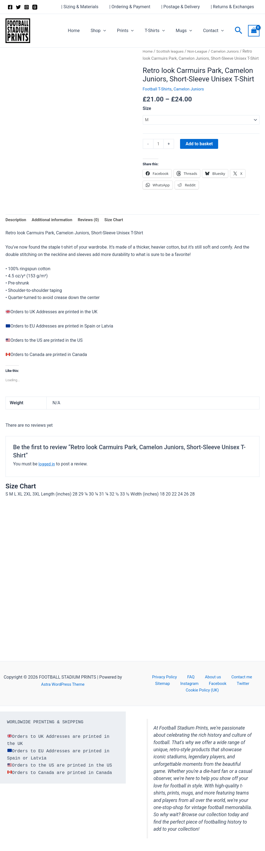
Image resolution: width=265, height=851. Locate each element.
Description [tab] (16, 228)
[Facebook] (10, 7)
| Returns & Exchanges (233, 6)
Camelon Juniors (192, 96)
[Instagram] (26, 7)
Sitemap (247, 682)
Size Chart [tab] (122, 228)
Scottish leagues (172, 51)
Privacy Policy (160, 682)
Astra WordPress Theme (62, 689)
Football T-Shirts (158, 96)
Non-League (201, 51)
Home (86, 30)
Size (147, 115)
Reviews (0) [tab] (94, 228)
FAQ (182, 682)
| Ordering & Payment (135, 6)
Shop (108, 31)
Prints (133, 31)
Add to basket (200, 151)
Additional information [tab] (55, 228)
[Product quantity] (159, 152)
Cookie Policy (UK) (236, 689)
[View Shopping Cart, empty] (254, 30)
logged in (47, 473)
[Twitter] (18, 7)
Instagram (162, 689)
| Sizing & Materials (87, 6)
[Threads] (34, 7)
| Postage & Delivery (183, 6)
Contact (214, 31)
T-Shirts (160, 31)
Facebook (186, 689)
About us (199, 682)
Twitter (206, 689)
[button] (113, 31)
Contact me (223, 682)
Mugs (187, 31)
